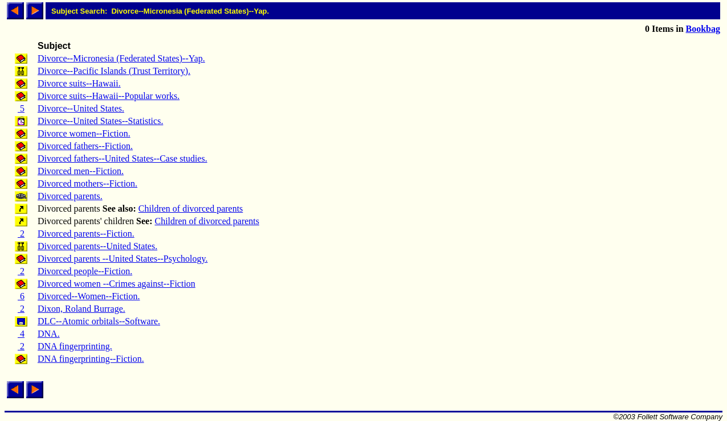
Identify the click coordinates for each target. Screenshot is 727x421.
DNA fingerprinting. (75, 346)
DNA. (49, 334)
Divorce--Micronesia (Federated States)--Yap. (121, 58)
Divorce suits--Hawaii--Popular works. (108, 96)
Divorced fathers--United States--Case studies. (122, 158)
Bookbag (703, 29)
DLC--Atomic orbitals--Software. (99, 321)
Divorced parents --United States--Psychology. (122, 258)
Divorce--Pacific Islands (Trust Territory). (114, 71)
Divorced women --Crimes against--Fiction (116, 283)
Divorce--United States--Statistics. (100, 121)
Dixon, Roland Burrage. (81, 308)
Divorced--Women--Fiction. (89, 296)
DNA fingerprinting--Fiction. (91, 359)
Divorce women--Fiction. (84, 133)
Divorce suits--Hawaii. (79, 83)
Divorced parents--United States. (97, 246)
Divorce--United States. (81, 108)
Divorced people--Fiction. (85, 271)
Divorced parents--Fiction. (86, 233)
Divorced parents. (70, 196)
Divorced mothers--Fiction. (87, 183)
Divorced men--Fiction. (81, 171)
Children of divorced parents (190, 208)
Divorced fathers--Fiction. (85, 146)
